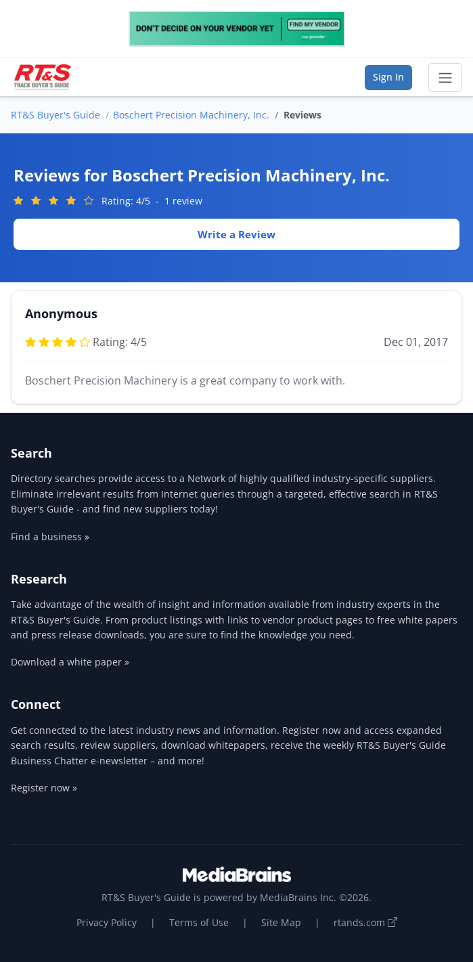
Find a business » (50, 536)
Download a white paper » (70, 661)
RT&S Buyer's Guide (55, 114)
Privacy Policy (106, 922)
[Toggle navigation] (445, 78)
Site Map (281, 922)
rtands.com (365, 922)
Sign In (388, 76)
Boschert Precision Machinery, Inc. (191, 114)
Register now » (44, 787)
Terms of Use (199, 922)
